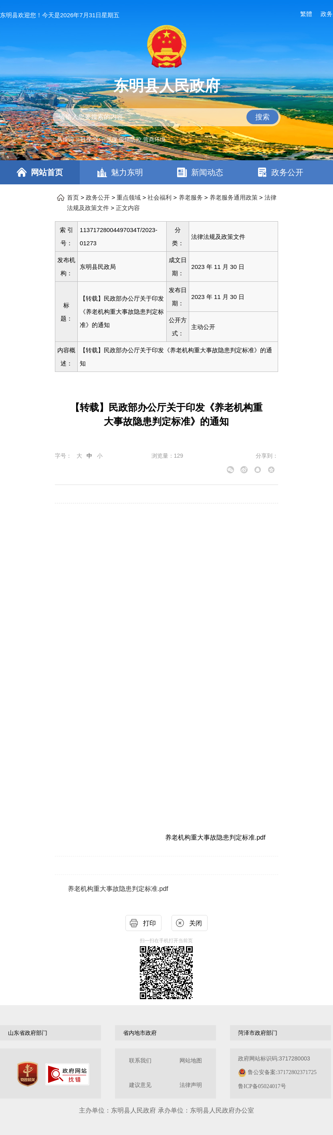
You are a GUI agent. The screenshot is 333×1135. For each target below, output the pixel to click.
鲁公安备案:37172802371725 (282, 1072)
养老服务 (191, 197)
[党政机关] (28, 1074)
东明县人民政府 (166, 85)
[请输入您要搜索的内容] (167, 117)
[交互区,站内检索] (167, 117)
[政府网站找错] (67, 1074)
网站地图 (191, 1061)
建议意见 (140, 1085)
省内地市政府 (140, 1033)
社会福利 (159, 197)
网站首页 (47, 172)
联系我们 (140, 1061)
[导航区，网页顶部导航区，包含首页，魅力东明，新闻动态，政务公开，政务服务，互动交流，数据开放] (166, 172)
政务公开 (287, 172)
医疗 (99, 139)
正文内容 (128, 208)
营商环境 (154, 139)
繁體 (306, 14)
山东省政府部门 (27, 1033)
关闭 (195, 923)
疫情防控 (130, 139)
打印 (149, 923)
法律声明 (191, 1085)
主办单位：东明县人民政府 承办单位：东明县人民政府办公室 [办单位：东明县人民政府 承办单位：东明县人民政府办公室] (166, 1110)
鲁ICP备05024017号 (262, 1086)
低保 (111, 139)
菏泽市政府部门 (257, 1033)
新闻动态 (207, 172)
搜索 (262, 117)
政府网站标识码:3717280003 (277, 1072)
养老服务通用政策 (234, 197)
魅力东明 (127, 172)
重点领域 (129, 197)
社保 (86, 139)
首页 (73, 197)
